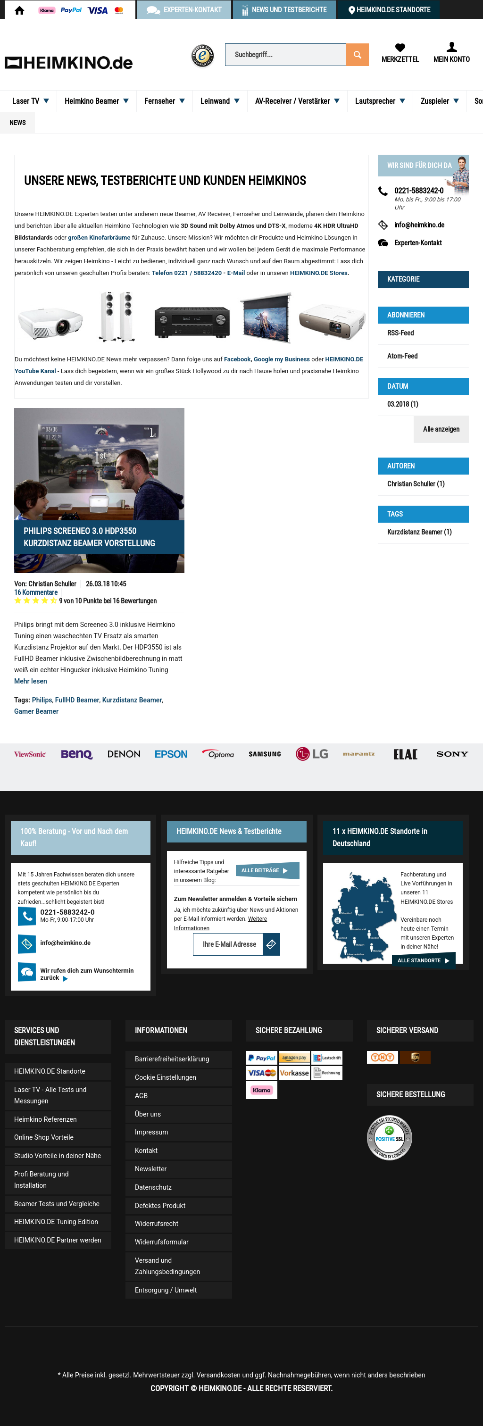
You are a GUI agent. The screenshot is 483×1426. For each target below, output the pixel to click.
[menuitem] (296, 54)
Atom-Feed (402, 356)
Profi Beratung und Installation (41, 1179)
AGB (141, 1096)
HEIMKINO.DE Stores (319, 272)
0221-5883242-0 (418, 190)
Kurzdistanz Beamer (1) (419, 532)
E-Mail (237, 272)
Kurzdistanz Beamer (132, 700)
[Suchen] (356, 54)
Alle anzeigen (441, 429)
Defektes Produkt (160, 1205)
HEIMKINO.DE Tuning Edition (56, 1222)
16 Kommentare (36, 592)
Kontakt (146, 1150)
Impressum (151, 1132)
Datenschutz (153, 1187)
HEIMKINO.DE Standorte (393, 10)
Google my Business (282, 359)
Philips (42, 700)
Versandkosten (219, 1375)
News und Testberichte (289, 10)
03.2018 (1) (402, 404)
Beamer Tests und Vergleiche (57, 1204)
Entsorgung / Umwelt (166, 1290)
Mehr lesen (30, 681)
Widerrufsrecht (156, 1223)
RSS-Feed (400, 333)
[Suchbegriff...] (296, 54)
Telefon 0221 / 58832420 (187, 272)
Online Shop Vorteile (44, 1137)
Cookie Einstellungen (165, 1077)
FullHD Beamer (77, 700)
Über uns (148, 1114)
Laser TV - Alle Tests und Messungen (50, 1095)
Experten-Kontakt (417, 243)
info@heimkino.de (419, 225)
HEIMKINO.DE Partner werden (57, 1240)
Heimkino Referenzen (45, 1119)
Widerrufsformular (162, 1242)
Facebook (237, 359)
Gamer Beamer (36, 711)
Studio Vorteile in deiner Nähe (57, 1155)
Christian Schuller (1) (416, 484)
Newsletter (151, 1169)
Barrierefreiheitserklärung (172, 1059)
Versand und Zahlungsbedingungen (167, 1266)
